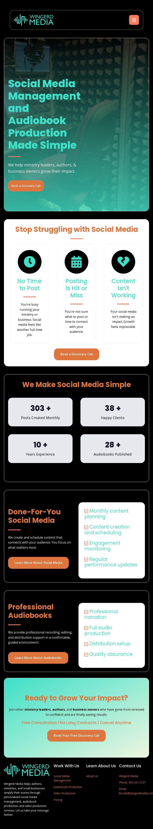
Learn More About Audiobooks (38, 658)
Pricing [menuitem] (58, 800)
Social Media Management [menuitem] (62, 778)
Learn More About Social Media (38, 562)
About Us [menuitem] (92, 776)
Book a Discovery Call (26, 186)
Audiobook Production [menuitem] (68, 787)
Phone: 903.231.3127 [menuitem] (132, 782)
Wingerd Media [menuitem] (128, 776)
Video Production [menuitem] (65, 793)
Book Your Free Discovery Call (76, 735)
